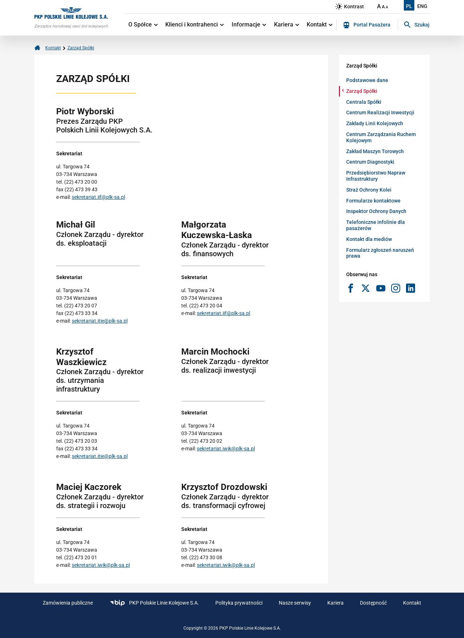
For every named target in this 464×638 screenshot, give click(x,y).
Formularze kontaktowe (373, 201)
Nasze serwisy (295, 603)
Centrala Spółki (363, 102)
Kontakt (319, 24)
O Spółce (143, 24)
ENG (422, 6)
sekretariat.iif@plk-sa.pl (98, 197)
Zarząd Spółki (80, 47)
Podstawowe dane (367, 80)
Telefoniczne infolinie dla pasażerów (375, 225)
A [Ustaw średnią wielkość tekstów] (383, 6)
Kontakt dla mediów (369, 239)
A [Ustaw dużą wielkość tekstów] (379, 6)
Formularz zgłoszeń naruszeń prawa (380, 253)
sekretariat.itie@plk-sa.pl (100, 321)
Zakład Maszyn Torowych (375, 151)
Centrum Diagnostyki (370, 162)
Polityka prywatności (238, 603)
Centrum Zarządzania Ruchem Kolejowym (381, 137)
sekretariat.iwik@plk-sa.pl (226, 448)
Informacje (249, 24)
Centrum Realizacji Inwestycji (380, 112)
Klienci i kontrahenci (194, 24)
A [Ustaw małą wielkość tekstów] (387, 7)
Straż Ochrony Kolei (369, 190)
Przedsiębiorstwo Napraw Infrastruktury (375, 176)
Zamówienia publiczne (68, 603)
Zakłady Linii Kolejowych (374, 123)
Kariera (286, 24)
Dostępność (373, 603)
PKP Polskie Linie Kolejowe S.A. (154, 603)
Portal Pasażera (366, 25)
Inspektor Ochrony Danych (376, 211)
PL (409, 6)
